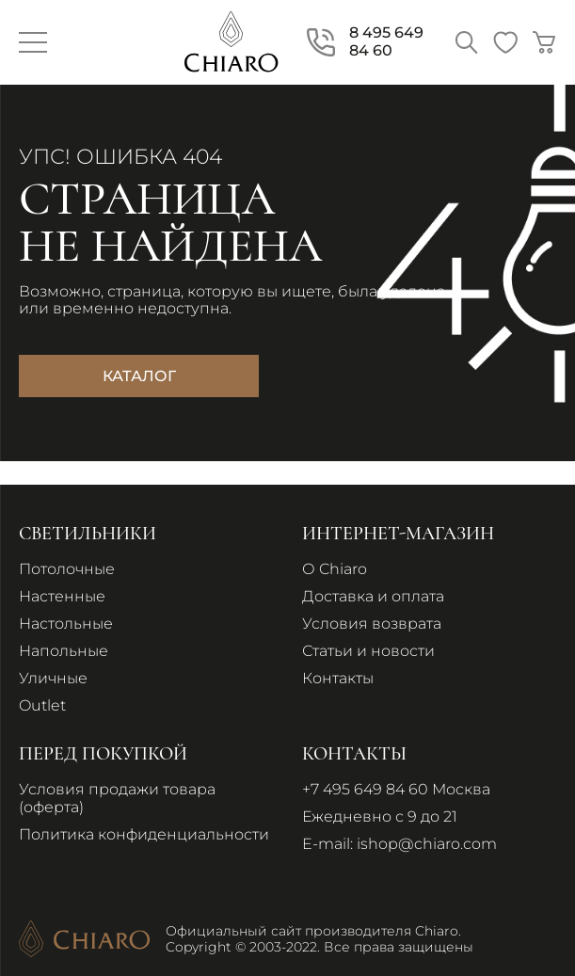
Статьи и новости (368, 651)
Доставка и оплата (373, 596)
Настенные (62, 596)
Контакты (338, 678)
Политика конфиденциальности (144, 834)
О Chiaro (334, 569)
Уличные (53, 678)
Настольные (66, 623)
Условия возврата (371, 623)
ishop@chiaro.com (427, 844)
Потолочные (67, 569)
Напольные (63, 651)
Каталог (139, 376)
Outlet (42, 705)
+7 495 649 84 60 (365, 789)
